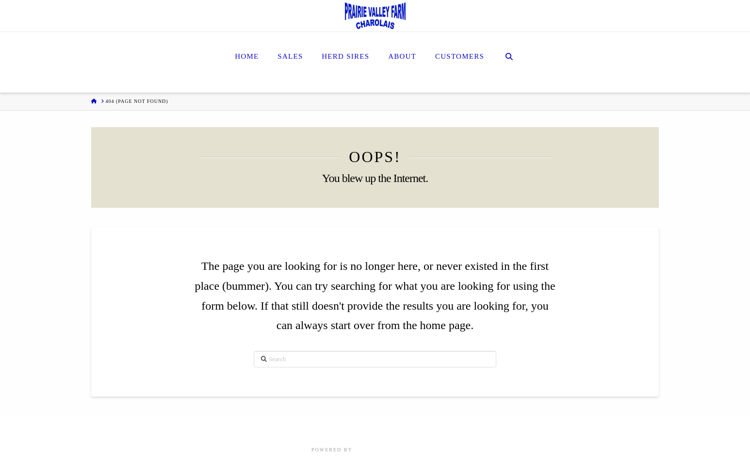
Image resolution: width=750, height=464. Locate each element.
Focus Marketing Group (397, 449)
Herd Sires (364, 428)
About (399, 428)
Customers (436, 428)
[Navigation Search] (509, 62)
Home (304, 428)
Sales (330, 428)
